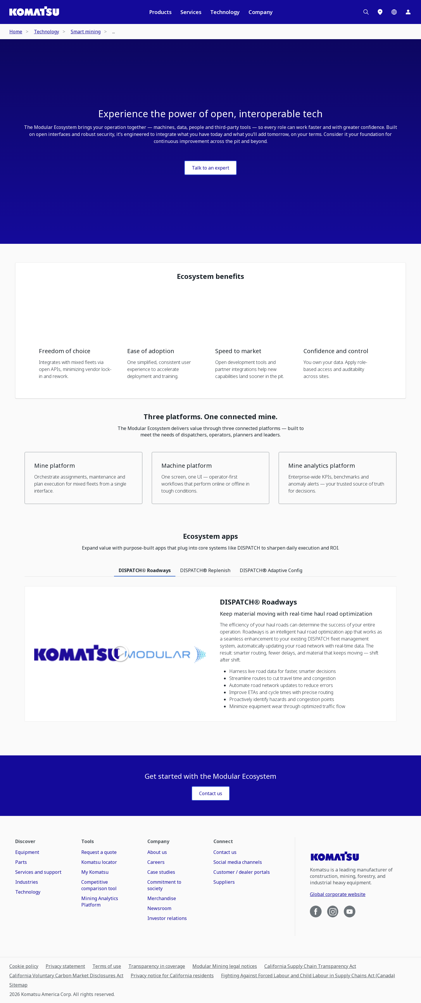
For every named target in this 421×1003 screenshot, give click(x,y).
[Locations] (380, 11)
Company (261, 11)
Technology (225, 11)
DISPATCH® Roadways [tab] (145, 570)
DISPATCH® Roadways (258, 602)
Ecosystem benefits (210, 276)
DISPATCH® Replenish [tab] (205, 570)
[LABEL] (210, 793)
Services (190, 11)
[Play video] (120, 654)
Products (160, 11)
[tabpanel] (210, 657)
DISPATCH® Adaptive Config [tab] (271, 570)
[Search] (366, 11)
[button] (78, 337)
